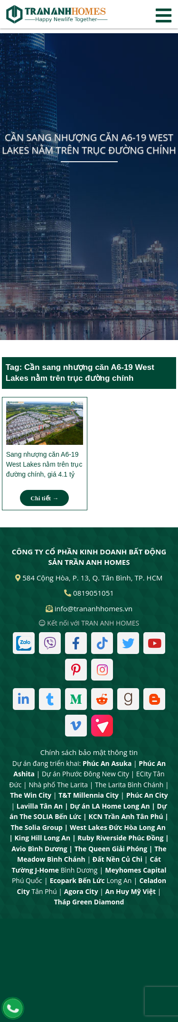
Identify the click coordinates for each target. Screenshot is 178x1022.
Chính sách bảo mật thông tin (89, 752)
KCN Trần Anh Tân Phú (125, 816)
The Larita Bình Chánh (129, 784)
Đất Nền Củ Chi (117, 859)
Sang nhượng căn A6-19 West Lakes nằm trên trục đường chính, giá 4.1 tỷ (44, 464)
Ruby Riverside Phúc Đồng (120, 837)
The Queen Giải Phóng (111, 848)
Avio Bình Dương (39, 848)
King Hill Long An (43, 837)
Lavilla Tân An (40, 805)
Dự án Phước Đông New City (85, 773)
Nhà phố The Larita (58, 784)
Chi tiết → (44, 498)
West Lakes (88, 827)
